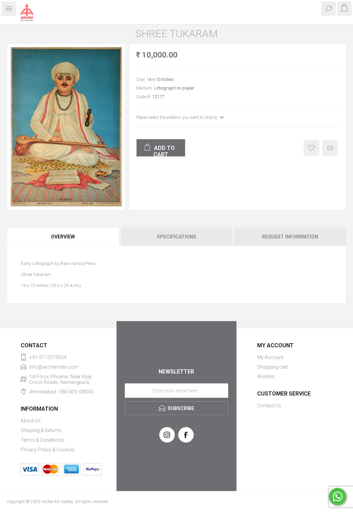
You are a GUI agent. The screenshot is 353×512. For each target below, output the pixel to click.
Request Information (290, 236)
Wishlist (265, 376)
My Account (270, 357)
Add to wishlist (311, 148)
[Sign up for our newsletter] (176, 390)
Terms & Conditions (42, 440)
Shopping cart (272, 367)
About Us (31, 420)
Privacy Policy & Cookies (47, 449)
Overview (63, 236)
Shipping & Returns (41, 430)
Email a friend (330, 148)
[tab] (63, 236)
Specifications (176, 236)
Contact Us (269, 405)
